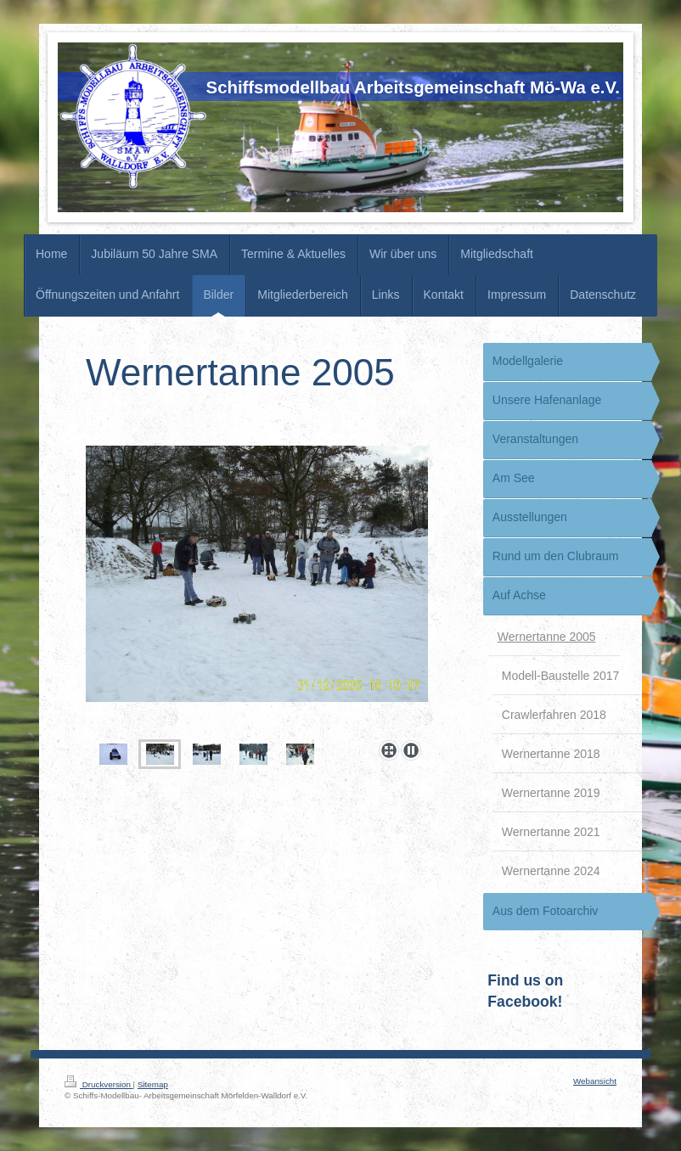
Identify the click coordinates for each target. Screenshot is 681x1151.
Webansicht (594, 1081)
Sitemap (153, 1084)
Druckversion (99, 1084)
